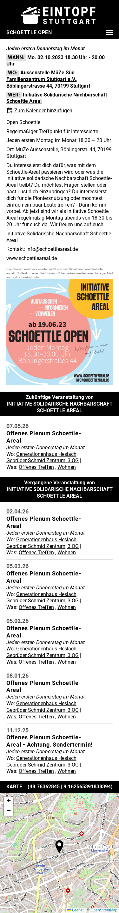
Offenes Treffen (36, 467)
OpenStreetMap (103, 910)
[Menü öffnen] (109, 32)
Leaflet (75, 910)
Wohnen (66, 467)
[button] (59, 846)
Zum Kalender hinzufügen (43, 111)
